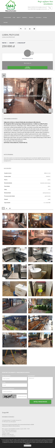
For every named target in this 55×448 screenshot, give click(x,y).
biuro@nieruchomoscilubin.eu (43, 7)
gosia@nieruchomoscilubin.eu (43, 9)
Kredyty (19, 17)
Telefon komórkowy (8, 388)
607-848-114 (27, 63)
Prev (4, 111)
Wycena (45, 17)
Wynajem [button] (31, 17)
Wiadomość (31, 375)
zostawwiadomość (27, 67)
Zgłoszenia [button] (39, 17)
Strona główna (7, 17)
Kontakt (6, 22)
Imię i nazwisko (6, 375)
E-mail (4, 382)
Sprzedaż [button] (24, 17)
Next (51, 111)
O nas (14, 17)
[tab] (4, 75)
